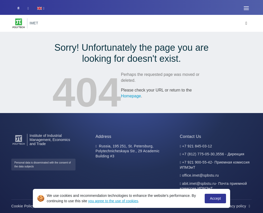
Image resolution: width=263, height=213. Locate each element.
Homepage (131, 96)
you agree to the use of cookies (113, 201)
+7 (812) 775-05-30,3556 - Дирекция (213, 154)
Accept (215, 198)
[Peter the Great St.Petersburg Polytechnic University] (18, 23)
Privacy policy (237, 206)
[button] (40, 8)
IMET (34, 23)
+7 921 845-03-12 (197, 146)
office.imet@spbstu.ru (200, 175)
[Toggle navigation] (246, 8)
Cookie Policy (25, 206)
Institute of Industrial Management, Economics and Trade (50, 140)
